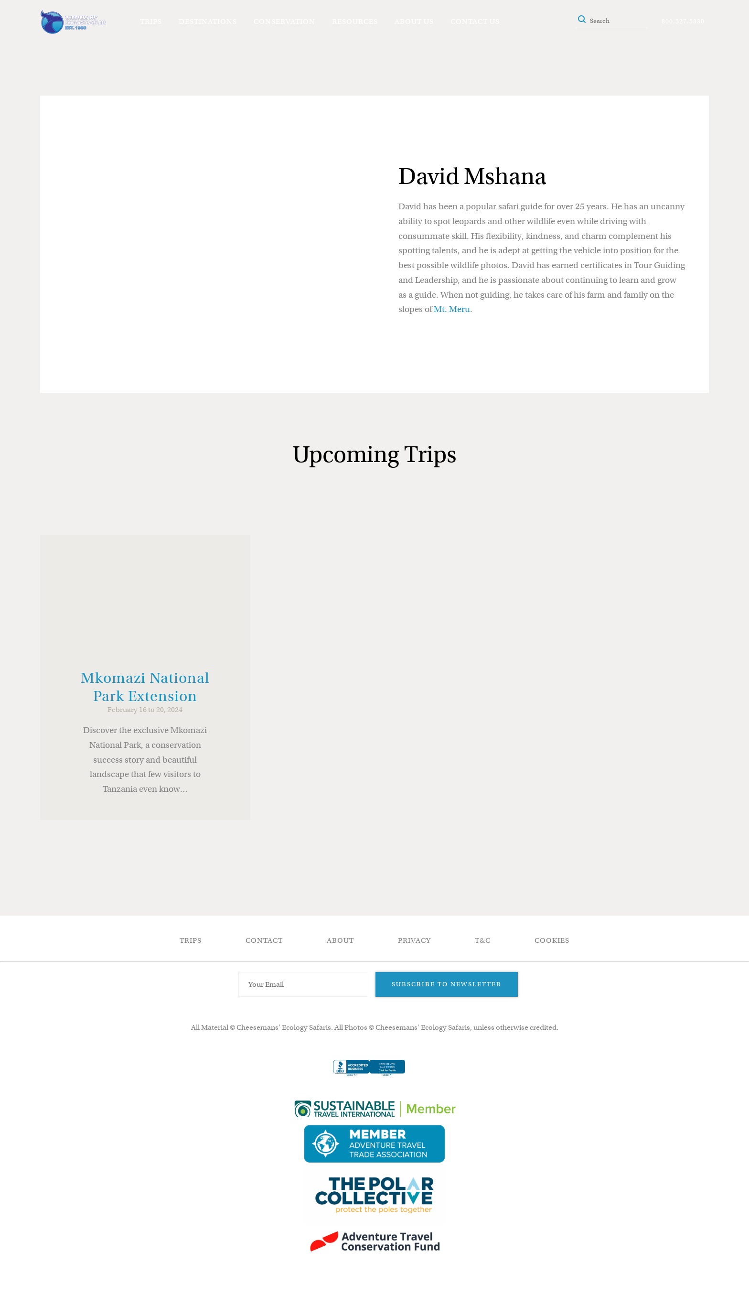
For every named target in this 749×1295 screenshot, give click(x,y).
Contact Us (475, 21)
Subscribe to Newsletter (447, 984)
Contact (264, 940)
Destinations (208, 21)
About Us (414, 21)
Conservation (284, 21)
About (340, 940)
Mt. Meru (452, 309)
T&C (483, 940)
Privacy (414, 940)
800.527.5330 (683, 21)
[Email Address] (303, 984)
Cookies (552, 940)
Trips (151, 21)
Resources (355, 21)
